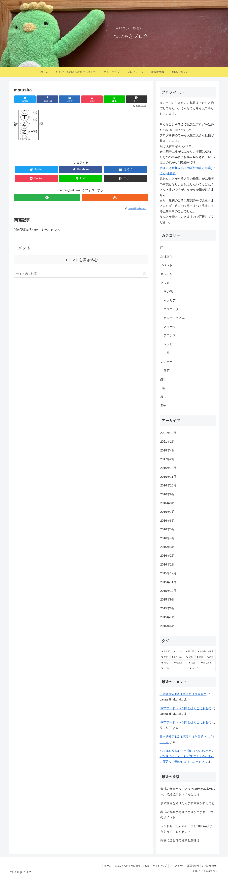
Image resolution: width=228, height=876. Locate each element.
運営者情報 (193, 865)
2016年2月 (167, 555)
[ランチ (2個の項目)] (177, 651)
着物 (163, 405)
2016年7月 (167, 511)
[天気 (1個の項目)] (166, 662)
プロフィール (176, 865)
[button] (144, 274)
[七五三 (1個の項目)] (179, 662)
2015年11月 (168, 582)
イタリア (170, 300)
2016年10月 (168, 485)
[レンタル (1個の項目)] (177, 657)
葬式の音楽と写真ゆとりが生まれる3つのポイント (186, 814)
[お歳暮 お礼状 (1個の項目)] (206, 651)
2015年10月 (168, 590)
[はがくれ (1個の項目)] (173, 668)
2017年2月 (167, 459)
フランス (170, 335)
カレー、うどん (174, 318)
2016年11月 (168, 476)
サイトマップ (159, 865)
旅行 (167, 370)
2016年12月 (168, 468)
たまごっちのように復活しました (130, 865)
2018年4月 (167, 450)
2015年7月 (167, 617)
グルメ (164, 283)
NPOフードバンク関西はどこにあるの (185, 708)
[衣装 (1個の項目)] (165, 657)
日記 (163, 388)
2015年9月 (167, 599)
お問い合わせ (209, 865)
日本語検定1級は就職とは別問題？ (183, 694)
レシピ (168, 344)
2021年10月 (168, 433)
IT (161, 247)
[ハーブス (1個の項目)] (202, 668)
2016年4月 (167, 538)
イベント (166, 265)
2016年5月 (167, 529)
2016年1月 (167, 564)
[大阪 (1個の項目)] (193, 662)
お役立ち (166, 256)
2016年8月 (167, 503)
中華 (167, 353)
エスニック (171, 309)
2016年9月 (167, 494)
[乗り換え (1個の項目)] (208, 662)
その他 (168, 291)
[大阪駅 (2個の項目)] (165, 651)
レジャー (166, 361)
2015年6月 (167, 626)
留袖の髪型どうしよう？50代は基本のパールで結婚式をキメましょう (187, 791)
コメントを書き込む (81, 260)
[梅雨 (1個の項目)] (210, 657)
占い (163, 379)
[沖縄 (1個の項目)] (200, 657)
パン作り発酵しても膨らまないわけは (185, 751)
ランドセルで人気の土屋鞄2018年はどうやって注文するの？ (186, 828)
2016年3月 (167, 547)
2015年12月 (168, 573)
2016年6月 (167, 520)
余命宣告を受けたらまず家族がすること (187, 803)
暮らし (164, 397)
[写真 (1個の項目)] (189, 657)
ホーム (105, 865)
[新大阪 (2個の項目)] (190, 651)
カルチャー (167, 274)
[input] (81, 274)
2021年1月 (167, 441)
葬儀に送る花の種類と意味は (180, 840)
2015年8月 (167, 608)
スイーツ (170, 326)
